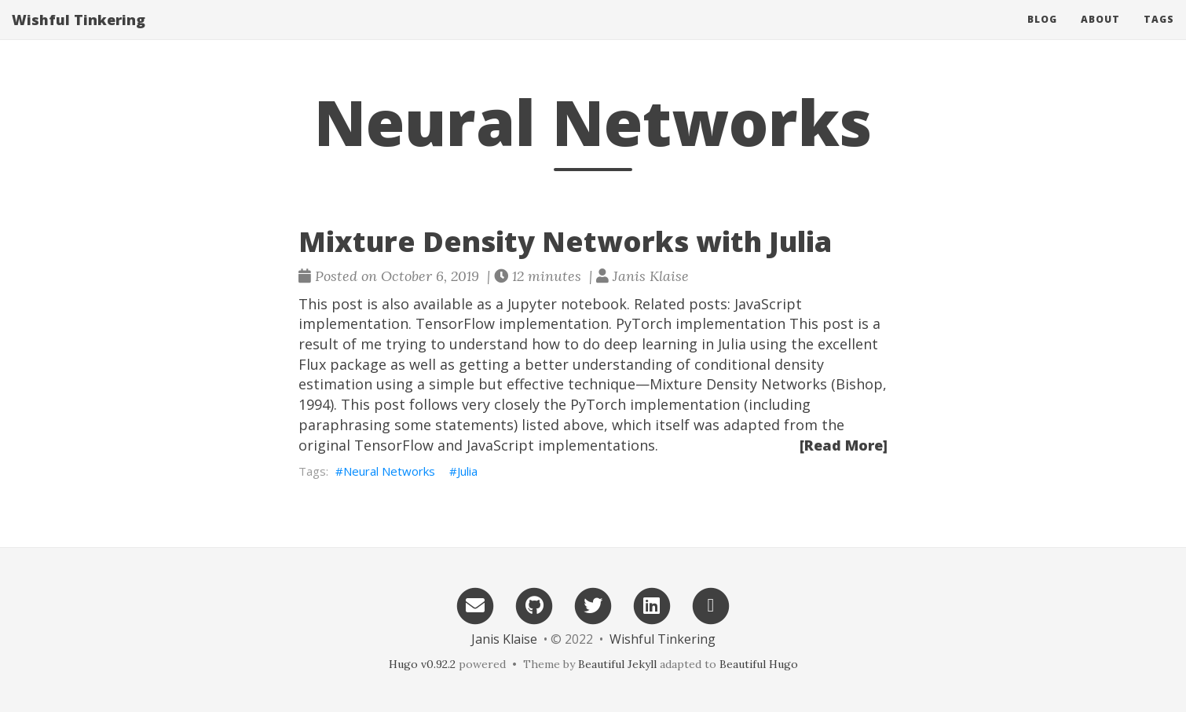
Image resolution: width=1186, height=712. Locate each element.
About (1100, 19)
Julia (467, 471)
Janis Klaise (504, 639)
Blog (1042, 19)
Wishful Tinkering (78, 19)
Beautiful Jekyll (617, 664)
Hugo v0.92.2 (422, 664)
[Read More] (844, 445)
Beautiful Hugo (758, 664)
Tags (1159, 19)
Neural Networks (389, 471)
